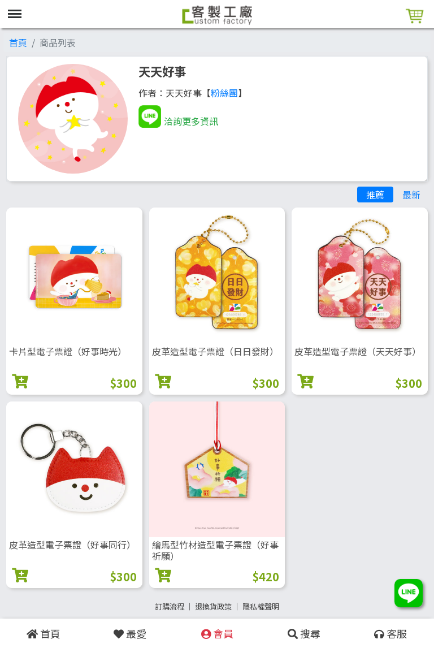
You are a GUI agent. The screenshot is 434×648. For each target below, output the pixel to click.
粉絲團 (224, 93)
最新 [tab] (411, 194)
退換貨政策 (213, 606)
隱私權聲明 (260, 606)
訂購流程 (169, 606)
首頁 (18, 42)
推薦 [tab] (375, 194)
